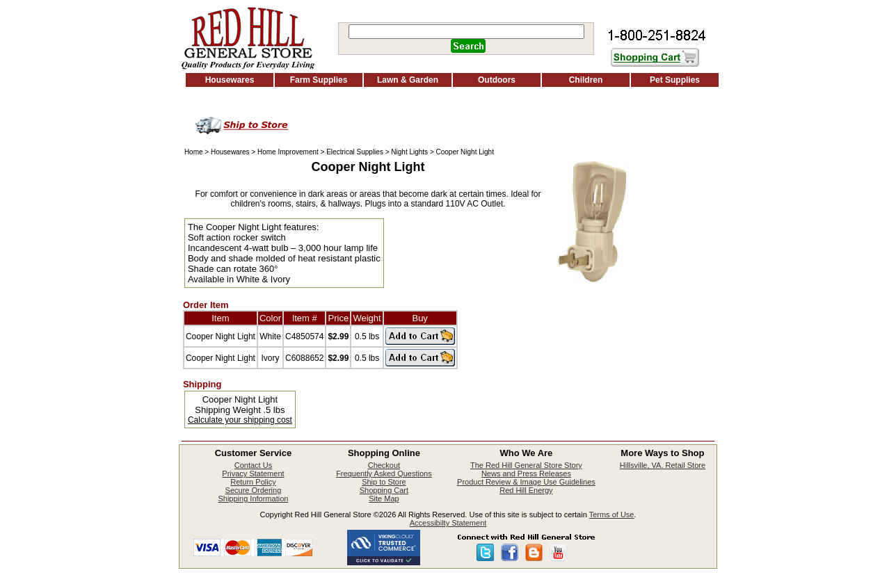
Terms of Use (611, 514)
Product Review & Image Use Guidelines (526, 482)
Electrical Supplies (354, 152)
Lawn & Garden (407, 80)
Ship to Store (384, 482)
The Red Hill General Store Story (526, 465)
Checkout (384, 465)
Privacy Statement (253, 473)
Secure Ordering (253, 490)
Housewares (230, 80)
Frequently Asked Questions (384, 473)
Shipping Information (253, 498)
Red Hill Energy (525, 490)
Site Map (384, 498)
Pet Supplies (675, 80)
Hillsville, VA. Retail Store (662, 465)
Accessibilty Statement (448, 523)
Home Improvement (288, 152)
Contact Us (253, 465)
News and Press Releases (526, 473)
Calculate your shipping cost (240, 420)
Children (586, 80)
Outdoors (496, 80)
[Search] (466, 31)
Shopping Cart (384, 490)
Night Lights (409, 152)
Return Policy (252, 482)
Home (193, 152)
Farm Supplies (319, 80)
